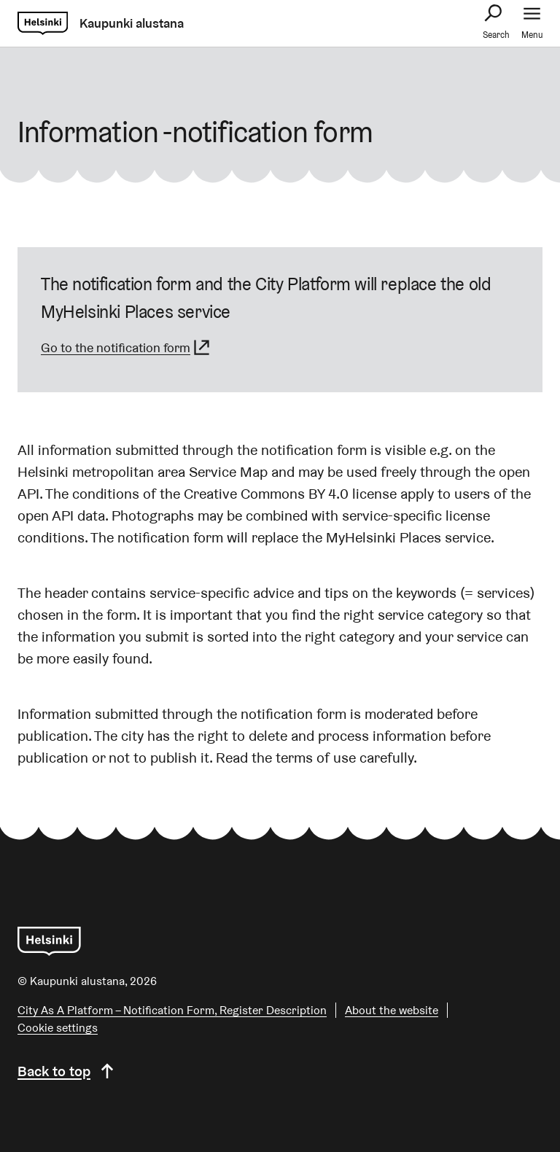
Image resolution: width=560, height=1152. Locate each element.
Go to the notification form (126, 347)
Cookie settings (58, 1027)
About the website (391, 1010)
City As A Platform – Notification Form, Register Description (172, 1010)
